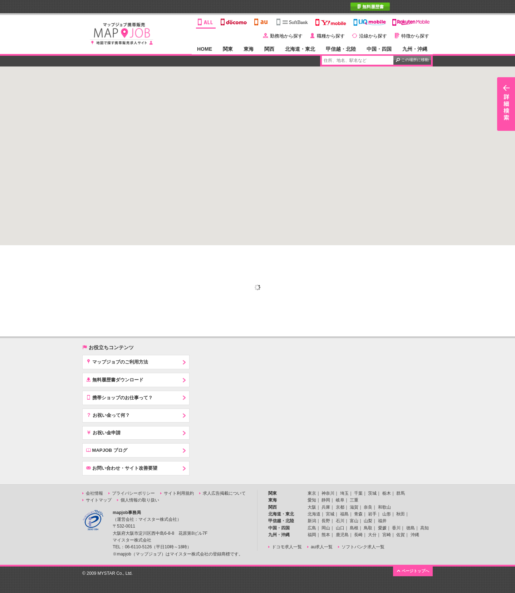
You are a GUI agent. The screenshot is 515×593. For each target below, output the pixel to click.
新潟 (312, 520)
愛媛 (382, 527)
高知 (424, 527)
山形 (386, 514)
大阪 (312, 507)
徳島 (410, 527)
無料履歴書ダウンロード (114, 379)
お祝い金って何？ (108, 415)
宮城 (330, 514)
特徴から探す (415, 36)
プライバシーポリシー (133, 493)
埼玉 (344, 493)
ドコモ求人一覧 (287, 546)
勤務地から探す (286, 36)
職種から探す (331, 36)
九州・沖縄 (414, 49)
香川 (396, 527)
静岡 (326, 500)
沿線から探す (373, 36)
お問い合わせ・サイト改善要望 (121, 468)
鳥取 (368, 527)
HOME (204, 49)
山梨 (368, 520)
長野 (326, 520)
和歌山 (384, 507)
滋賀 (354, 507)
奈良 (368, 507)
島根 (354, 527)
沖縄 (415, 534)
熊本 (326, 534)
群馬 (400, 493)
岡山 (326, 527)
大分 (372, 534)
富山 (354, 520)
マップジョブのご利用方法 (117, 362)
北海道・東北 (300, 49)
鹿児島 (342, 534)
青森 (358, 514)
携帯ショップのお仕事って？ (119, 397)
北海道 (314, 514)
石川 (340, 520)
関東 (228, 49)
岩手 (372, 514)
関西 (269, 49)
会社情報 (94, 493)
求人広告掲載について (224, 493)
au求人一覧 (322, 546)
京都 (340, 507)
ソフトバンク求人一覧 (363, 546)
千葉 (358, 493)
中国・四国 (379, 49)
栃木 (386, 493)
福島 (344, 514)
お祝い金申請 (103, 432)
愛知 (312, 500)
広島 (312, 527)
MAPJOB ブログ (106, 450)
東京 (312, 493)
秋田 (400, 514)
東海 (249, 49)
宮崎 (386, 534)
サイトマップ (99, 500)
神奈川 (328, 493)
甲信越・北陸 (341, 49)
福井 (382, 520)
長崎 (358, 534)
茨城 (372, 493)
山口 (340, 527)
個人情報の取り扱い (140, 500)
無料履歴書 (370, 6)
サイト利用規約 (179, 493)
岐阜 (340, 500)
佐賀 (400, 534)
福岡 (312, 534)
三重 (354, 500)
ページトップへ (413, 570)
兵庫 (326, 507)
